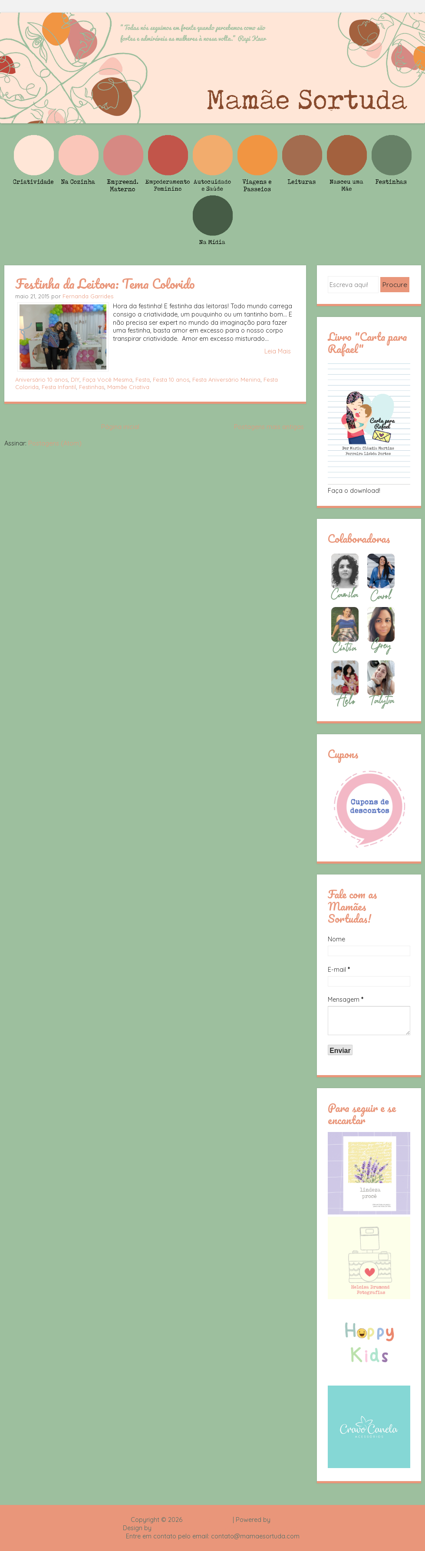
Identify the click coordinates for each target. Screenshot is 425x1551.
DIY (75, 379)
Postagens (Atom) (55, 443)
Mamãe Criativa (128, 386)
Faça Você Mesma (107, 379)
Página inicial (120, 427)
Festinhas (91, 386)
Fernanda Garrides (88, 296)
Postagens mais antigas (269, 427)
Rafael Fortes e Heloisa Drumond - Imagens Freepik (228, 1528)
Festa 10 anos (171, 379)
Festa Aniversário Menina (226, 379)
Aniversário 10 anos (41, 379)
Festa (142, 379)
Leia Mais (277, 351)
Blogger (283, 1520)
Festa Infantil (59, 386)
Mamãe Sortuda (207, 1520)
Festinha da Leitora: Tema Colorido (105, 283)
